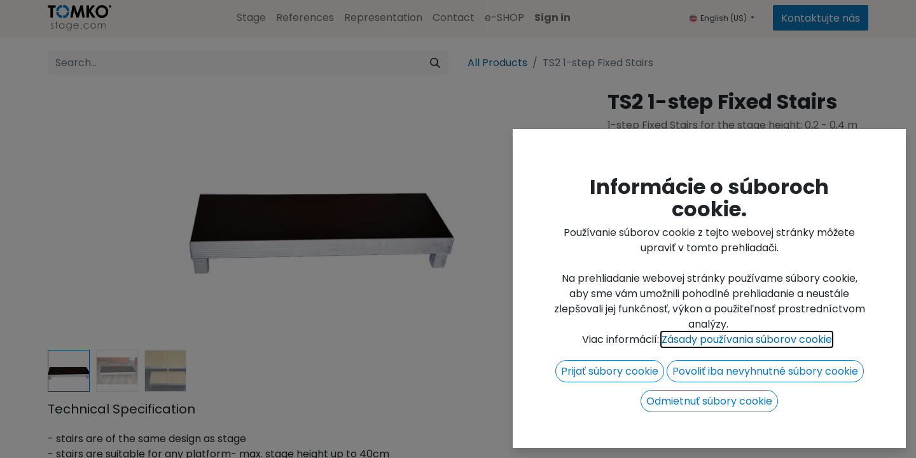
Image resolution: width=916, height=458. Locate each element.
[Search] (435, 63)
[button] (777, 196)
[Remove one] (623, 196)
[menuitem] (251, 18)
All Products (497, 62)
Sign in (552, 17)
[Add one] (692, 196)
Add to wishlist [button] (651, 228)
